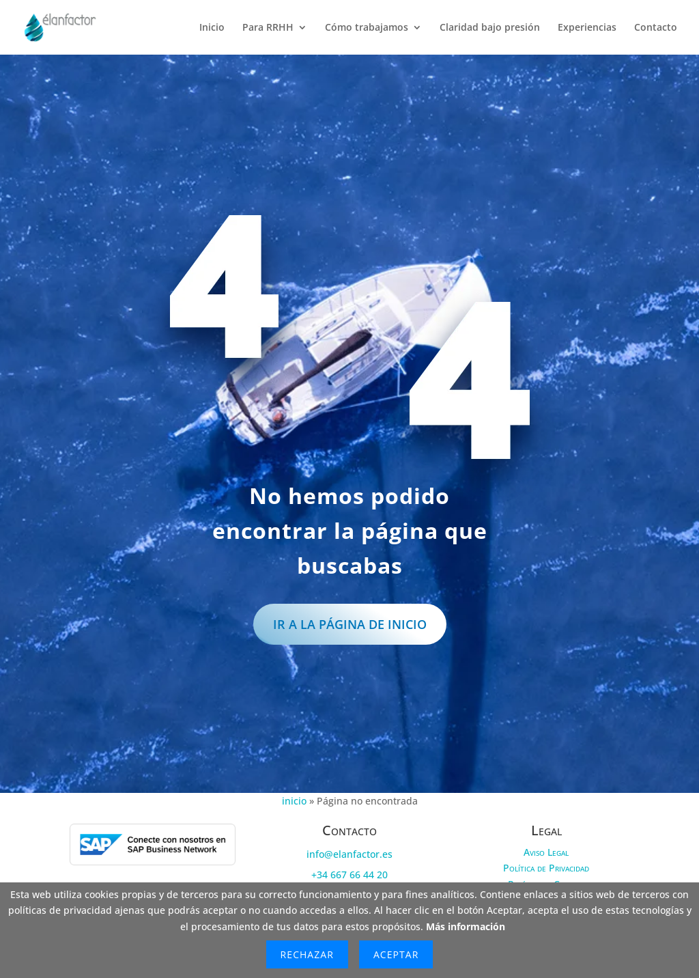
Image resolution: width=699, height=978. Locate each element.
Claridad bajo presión (490, 28)
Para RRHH (268, 28)
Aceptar (395, 954)
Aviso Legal (546, 852)
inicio (294, 801)
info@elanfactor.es (349, 854)
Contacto (655, 28)
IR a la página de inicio (350, 624)
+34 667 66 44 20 (349, 875)
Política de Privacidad (546, 868)
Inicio (212, 28)
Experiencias (587, 28)
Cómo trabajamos (366, 28)
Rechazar (307, 954)
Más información (465, 926)
